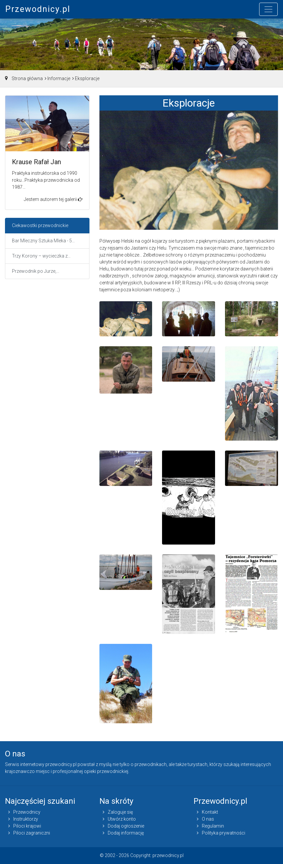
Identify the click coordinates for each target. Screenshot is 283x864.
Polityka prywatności (223, 833)
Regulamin (213, 826)
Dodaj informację (126, 833)
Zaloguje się (120, 812)
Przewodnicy (26, 812)
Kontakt (210, 812)
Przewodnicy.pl (37, 9)
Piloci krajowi (27, 826)
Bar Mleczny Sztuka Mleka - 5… (43, 240)
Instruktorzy (25, 819)
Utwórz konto (122, 819)
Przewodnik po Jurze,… (35, 271)
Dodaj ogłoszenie (126, 826)
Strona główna (27, 78)
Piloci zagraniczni (31, 833)
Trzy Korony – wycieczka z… (41, 256)
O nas (208, 819)
